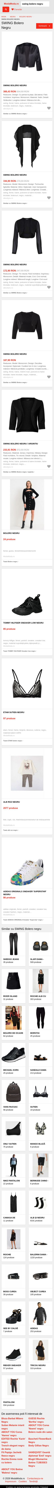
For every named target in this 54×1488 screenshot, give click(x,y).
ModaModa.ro (11, 4)
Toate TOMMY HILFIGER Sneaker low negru (19, 651)
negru (13, 17)
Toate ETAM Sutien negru (12, 741)
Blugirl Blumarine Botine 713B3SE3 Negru (37, 1462)
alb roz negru (11, 802)
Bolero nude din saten (40, 1432)
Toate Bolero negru (10, 561)
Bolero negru (25, 17)
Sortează (43, 26)
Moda (3, 17)
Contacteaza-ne (35, 1478)
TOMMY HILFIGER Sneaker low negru (23, 623)
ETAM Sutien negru (13, 712)
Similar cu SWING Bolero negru (15, 113)
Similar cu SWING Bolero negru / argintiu (18, 472)
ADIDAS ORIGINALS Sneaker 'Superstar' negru (24, 893)
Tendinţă (33, 1481)
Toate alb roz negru (10, 830)
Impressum (10, 1481)
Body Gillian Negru (38, 1445)
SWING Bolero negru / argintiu (20, 444)
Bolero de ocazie (13, 1033)
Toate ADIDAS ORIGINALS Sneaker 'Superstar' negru (23, 920)
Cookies (23, 1481)
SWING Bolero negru (15, 85)
